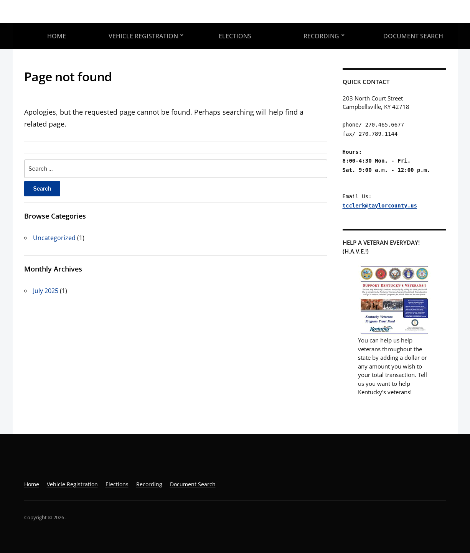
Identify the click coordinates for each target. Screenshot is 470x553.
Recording (321, 36)
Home (56, 36)
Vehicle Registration (143, 36)
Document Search (413, 36)
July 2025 (45, 290)
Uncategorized (54, 238)
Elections (235, 36)
